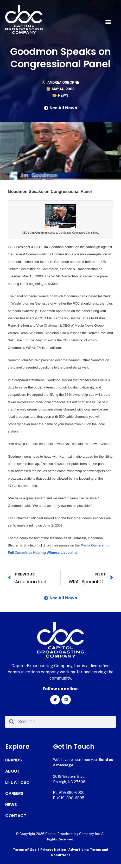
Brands (13, 760)
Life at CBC (17, 782)
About (12, 771)
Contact (15, 815)
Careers (14, 793)
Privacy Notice (53, 850)
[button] (108, 22)
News (63, 95)
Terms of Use (24, 850)
